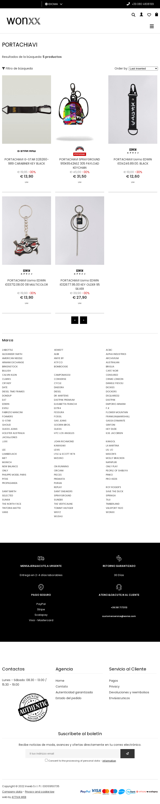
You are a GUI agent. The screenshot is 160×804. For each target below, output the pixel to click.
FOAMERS (7, 416)
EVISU (5, 408)
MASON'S (111, 454)
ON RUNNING (61, 466)
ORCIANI (59, 470)
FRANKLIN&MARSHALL (118, 416)
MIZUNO (58, 458)
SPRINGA (111, 495)
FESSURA (59, 412)
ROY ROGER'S (113, 487)
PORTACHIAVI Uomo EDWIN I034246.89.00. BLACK (133, 161)
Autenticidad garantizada (74, 692)
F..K (107, 408)
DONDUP (6, 395)
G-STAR (6, 420)
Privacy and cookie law (39, 791)
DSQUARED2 (112, 395)
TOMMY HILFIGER (63, 508)
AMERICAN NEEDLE (12, 358)
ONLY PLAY (112, 466)
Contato (62, 686)
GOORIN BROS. (62, 424)
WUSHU (58, 516)
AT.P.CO (58, 362)
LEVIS (57, 449)
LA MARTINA (112, 445)
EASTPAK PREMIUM (64, 399)
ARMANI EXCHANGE (13, 362)
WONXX (110, 512)
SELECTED (7, 495)
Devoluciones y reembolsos (129, 692)
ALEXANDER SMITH (12, 354)
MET (4, 458)
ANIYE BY (59, 358)
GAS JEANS (60, 420)
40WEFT (58, 350)
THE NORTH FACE (11, 503)
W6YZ (57, 512)
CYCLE (57, 383)
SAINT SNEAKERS (63, 491)
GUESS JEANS (10, 429)
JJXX (5, 441)
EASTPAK (110, 399)
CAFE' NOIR (112, 370)
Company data (12, 791)
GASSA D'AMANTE (115, 420)
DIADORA (59, 387)
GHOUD (6, 424)
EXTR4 (57, 408)
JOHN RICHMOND (64, 441)
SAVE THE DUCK (114, 491)
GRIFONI (110, 424)
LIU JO (109, 449)
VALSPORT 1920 (114, 508)
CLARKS (6, 379)
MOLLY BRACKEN (115, 458)
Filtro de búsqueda (17, 68)
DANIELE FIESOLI (114, 383)
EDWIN (5, 404)
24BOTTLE (7, 350)
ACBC (109, 350)
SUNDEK (58, 499)
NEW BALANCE (10, 466)
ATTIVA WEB (19, 797)
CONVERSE (60, 379)
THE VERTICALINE (63, 503)
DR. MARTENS (61, 395)
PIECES (58, 474)
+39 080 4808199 (143, 4)
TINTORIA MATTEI (11, 508)
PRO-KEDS (111, 479)
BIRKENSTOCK (10, 366)
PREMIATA (59, 479)
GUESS (58, 429)
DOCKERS (111, 391)
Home (60, 681)
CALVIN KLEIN (9, 375)
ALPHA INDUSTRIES (116, 354)
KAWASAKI (60, 445)
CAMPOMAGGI (62, 375)
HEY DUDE (111, 429)
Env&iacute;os (119, 698)
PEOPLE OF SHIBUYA (117, 470)
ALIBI (56, 354)
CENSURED (112, 375)
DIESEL (57, 391)
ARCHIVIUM (112, 358)
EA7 (4, 399)
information (109, 760)
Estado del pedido (68, 698)
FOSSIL (58, 416)
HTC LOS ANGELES (64, 433)
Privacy (114, 686)
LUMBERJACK (9, 454)
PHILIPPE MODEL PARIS (14, 474)
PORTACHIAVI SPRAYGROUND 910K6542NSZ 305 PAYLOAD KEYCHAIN (79, 163)
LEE (4, 449)
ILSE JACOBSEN (114, 433)
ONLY (5, 470)
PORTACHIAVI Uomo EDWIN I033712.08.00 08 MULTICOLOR (26, 293)
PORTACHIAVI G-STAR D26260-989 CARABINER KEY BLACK (27, 161)
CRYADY (6, 383)
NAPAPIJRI (111, 462)
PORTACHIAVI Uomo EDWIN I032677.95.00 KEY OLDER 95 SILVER (80, 295)
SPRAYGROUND (62, 495)
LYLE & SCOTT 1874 (64, 454)
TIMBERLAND (112, 503)
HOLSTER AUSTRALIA (13, 433)
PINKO (109, 474)
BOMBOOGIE (61, 366)
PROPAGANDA (9, 483)
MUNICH (7, 462)
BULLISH (6, 370)
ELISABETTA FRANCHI (65, 404)
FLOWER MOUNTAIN (117, 412)
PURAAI (58, 483)
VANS (5, 512)
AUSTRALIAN (112, 362)
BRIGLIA (110, 366)
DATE (5, 387)
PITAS (5, 479)
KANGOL (110, 441)
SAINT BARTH (9, 491)
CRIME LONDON (114, 379)
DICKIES (110, 387)
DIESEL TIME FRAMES (13, 391)
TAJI (108, 499)
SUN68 (6, 499)
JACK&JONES (9, 437)
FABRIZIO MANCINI (12, 412)
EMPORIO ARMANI (116, 404)
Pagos (113, 681)
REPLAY (58, 487)
